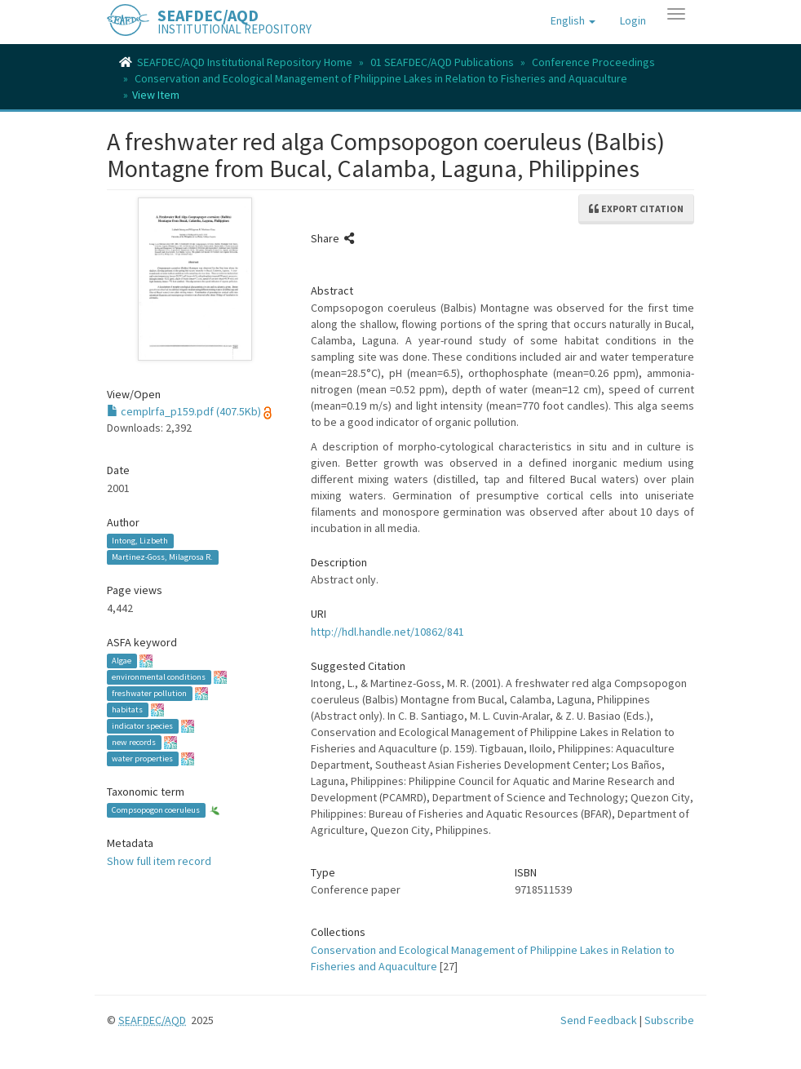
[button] (573, 20)
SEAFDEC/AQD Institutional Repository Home (244, 62)
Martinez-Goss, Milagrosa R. (162, 557)
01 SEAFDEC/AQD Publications (442, 62)
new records (134, 742)
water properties (142, 758)
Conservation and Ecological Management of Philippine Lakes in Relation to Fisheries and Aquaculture (381, 78)
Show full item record (159, 861)
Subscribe (669, 1020)
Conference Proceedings (593, 62)
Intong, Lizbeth (140, 540)
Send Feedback (598, 1020)
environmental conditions (159, 677)
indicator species (142, 726)
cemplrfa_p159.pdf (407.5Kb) (184, 411)
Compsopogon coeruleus (156, 810)
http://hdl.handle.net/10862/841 (387, 631)
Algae (121, 660)
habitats (127, 709)
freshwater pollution (149, 693)
